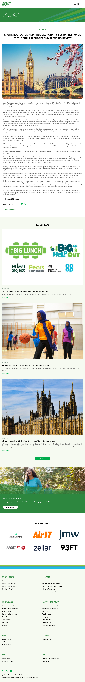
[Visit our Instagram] (3, 671)
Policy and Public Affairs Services (53, 586)
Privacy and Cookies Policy (51, 659)
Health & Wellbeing (48, 625)
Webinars (5, 642)
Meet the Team (7, 617)
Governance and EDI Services (52, 584)
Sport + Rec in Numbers (10, 609)
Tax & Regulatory (48, 614)
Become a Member (8, 581)
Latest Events (6, 639)
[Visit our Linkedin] (11, 671)
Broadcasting (46, 620)
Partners (5, 622)
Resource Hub (47, 639)
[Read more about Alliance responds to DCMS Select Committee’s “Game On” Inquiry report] (42, 407)
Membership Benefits (9, 584)
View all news (42, 458)
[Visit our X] (7, 671)
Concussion (46, 611)
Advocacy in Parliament (50, 606)
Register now (10, 507)
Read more (6, 297)
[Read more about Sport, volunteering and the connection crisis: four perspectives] (42, 257)
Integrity (45, 617)
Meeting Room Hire (48, 589)
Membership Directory (9, 586)
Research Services (48, 581)
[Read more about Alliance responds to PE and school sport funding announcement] (42, 331)
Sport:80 (37, 677)
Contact (4, 625)
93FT (22, 677)
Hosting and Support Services (52, 592)
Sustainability (46, 622)
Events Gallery (7, 645)
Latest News (6, 659)
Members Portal (7, 589)
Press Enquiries (7, 661)
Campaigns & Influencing (50, 609)
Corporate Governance (9, 614)
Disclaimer (45, 661)
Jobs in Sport (6, 620)
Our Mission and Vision (9, 606)
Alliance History (7, 611)
